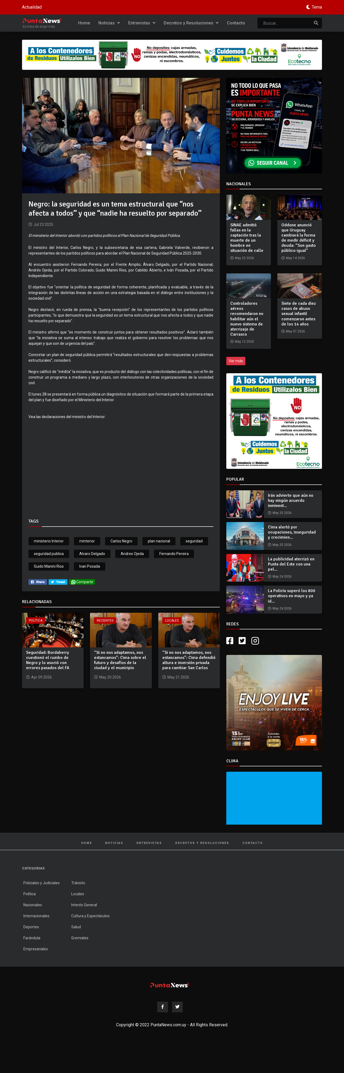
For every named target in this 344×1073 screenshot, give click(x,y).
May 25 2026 (282, 513)
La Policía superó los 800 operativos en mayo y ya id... (291, 596)
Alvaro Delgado (92, 554)
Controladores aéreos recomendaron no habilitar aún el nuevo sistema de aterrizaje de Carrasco (246, 319)
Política (35, 620)
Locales (172, 620)
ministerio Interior (49, 541)
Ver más (236, 361)
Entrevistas (141, 23)
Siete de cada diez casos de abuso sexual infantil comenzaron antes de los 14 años (298, 314)
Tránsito (78, 883)
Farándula (31, 938)
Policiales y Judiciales (41, 883)
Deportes (31, 927)
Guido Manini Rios (49, 566)
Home (84, 23)
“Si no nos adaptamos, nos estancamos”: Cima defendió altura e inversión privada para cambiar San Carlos (189, 660)
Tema (317, 7)
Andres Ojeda (132, 554)
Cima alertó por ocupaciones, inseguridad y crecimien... (292, 532)
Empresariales (35, 949)
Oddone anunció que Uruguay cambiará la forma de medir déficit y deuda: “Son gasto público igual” (298, 237)
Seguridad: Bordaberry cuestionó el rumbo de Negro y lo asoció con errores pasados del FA (47, 660)
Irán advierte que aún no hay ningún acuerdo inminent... (290, 500)
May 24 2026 (282, 576)
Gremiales (79, 938)
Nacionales (32, 905)
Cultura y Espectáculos (90, 916)
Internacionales (36, 916)
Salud (76, 927)
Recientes (105, 620)
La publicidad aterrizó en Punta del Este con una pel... (291, 564)
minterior (87, 541)
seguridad (194, 541)
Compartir (82, 582)
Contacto (236, 23)
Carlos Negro (121, 541)
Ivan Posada (89, 566)
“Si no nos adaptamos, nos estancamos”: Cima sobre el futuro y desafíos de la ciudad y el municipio (120, 660)
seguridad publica (49, 554)
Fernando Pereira (174, 554)
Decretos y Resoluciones (191, 23)
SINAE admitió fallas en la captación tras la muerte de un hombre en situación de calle (246, 237)
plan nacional (159, 541)
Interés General (84, 905)
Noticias (109, 23)
